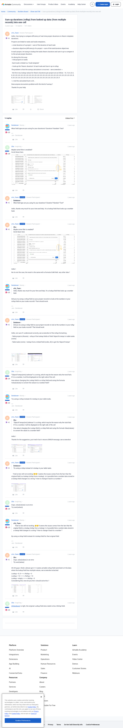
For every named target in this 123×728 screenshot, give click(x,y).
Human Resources (48, 664)
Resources (13, 677)
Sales (43, 668)
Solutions (44, 645)
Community (11, 11)
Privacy (50, 724)
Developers (13, 691)
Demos (75, 664)
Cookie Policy (32, 721)
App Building (14, 664)
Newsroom (43, 700)
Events (63, 4)
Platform (12, 645)
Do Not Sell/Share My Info (73, 724)
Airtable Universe (16, 705)
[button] (103, 4)
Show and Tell (35, 11)
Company (43, 677)
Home (3, 11)
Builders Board (23, 11)
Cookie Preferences (93, 724)
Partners (12, 682)
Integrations (14, 654)
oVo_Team (15, 33)
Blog (41, 691)
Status (42, 696)
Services (12, 687)
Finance (44, 673)
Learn (74, 645)
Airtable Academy (79, 650)
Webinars (76, 673)
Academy (71, 4)
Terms (59, 724)
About (41, 682)
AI (10, 668)
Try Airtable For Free (47, 705)
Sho (12, 146)
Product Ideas (53, 4)
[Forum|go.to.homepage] (11, 4)
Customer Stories (79, 668)
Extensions (13, 659)
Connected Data (15, 673)
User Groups (41, 4)
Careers (42, 687)
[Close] (41, 710)
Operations (45, 659)
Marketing (45, 654)
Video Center (77, 659)
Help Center (81, 4)
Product (44, 650)
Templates (13, 700)
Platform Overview (16, 650)
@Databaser (15, 606)
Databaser (15, 125)
